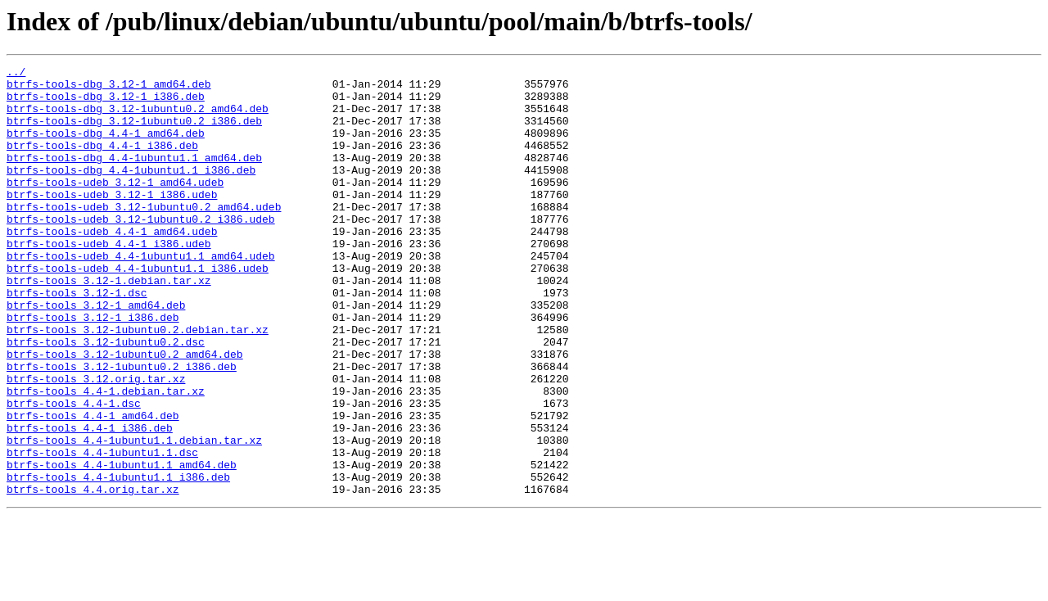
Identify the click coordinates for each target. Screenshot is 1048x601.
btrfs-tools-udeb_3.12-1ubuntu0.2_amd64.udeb (144, 235)
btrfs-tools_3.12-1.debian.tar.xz (109, 324)
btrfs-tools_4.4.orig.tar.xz (93, 574)
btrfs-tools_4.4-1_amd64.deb (93, 486)
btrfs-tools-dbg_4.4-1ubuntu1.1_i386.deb (131, 191)
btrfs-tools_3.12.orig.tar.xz (96, 442)
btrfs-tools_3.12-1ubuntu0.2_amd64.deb (125, 412)
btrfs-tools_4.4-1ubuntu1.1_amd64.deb (122, 545)
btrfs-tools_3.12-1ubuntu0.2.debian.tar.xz (138, 383)
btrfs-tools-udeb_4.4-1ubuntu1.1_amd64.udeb (141, 294)
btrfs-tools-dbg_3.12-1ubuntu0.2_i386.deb (134, 132)
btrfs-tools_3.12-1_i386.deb (93, 368)
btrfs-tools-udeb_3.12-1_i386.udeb (112, 221)
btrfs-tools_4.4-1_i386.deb (90, 501)
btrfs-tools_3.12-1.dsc (77, 339)
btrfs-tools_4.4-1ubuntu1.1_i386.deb (118, 560)
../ (16, 73)
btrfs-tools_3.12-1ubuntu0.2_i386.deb (122, 427)
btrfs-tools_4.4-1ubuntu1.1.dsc (102, 530)
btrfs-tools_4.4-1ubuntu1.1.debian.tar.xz (134, 515)
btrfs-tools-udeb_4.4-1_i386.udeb (109, 280)
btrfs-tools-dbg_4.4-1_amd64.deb (106, 147)
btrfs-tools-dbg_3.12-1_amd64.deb (109, 88)
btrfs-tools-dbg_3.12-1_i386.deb (106, 103)
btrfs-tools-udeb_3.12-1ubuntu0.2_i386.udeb (141, 250)
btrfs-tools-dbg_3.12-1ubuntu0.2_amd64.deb (138, 118)
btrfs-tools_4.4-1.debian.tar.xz (106, 457)
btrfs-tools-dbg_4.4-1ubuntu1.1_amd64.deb (134, 176)
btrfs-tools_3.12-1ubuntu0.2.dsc (106, 398)
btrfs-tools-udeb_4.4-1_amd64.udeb (112, 265)
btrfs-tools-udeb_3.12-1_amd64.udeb (115, 206)
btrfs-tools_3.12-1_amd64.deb (96, 353)
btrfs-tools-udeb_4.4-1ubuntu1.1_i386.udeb (138, 309)
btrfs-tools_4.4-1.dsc (74, 471)
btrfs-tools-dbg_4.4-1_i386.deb (102, 162)
